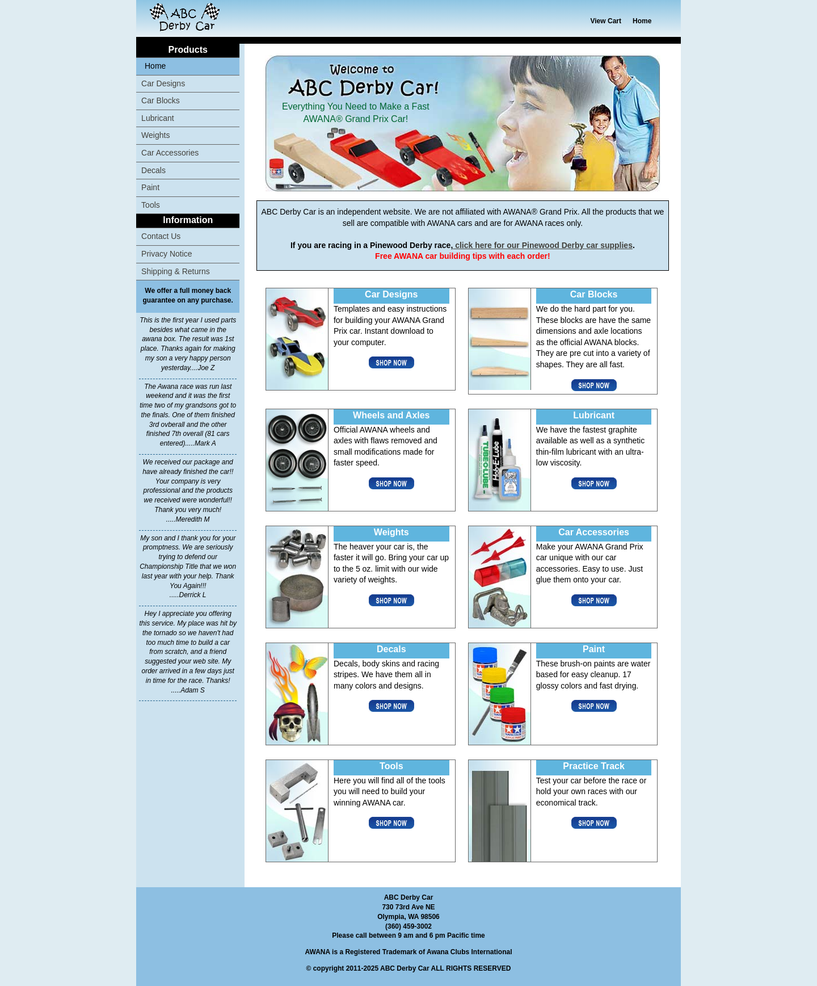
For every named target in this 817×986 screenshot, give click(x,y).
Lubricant (157, 118)
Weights (155, 135)
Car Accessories (170, 152)
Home (642, 21)
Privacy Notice (166, 253)
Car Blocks (160, 100)
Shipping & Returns (175, 271)
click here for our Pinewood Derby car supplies (543, 245)
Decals (153, 170)
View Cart (606, 21)
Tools (150, 204)
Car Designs (163, 83)
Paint (150, 187)
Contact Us (160, 236)
